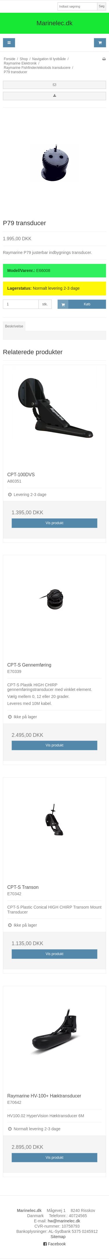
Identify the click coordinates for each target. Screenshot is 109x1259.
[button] (54, 85)
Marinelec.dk (55, 23)
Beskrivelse (14, 326)
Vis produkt (54, 523)
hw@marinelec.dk (64, 1221)
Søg (101, 6)
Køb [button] (74, 304)
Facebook (54, 1244)
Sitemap (58, 1236)
